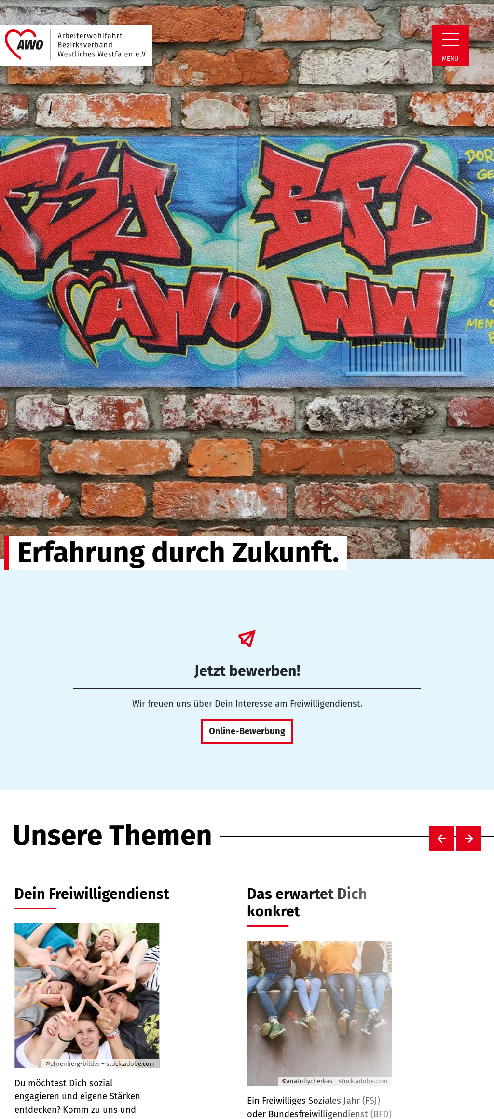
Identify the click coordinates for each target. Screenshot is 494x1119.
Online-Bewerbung (247, 731)
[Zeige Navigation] (450, 39)
